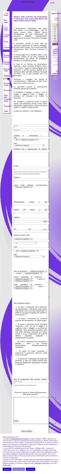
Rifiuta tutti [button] (7, 469)
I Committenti (8, 46)
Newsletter (7, 90)
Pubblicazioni (9, 76)
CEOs (6, 42)
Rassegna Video (7, 70)
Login (6, 111)
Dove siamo (6, 21)
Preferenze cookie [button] (18, 469)
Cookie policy (7, 465)
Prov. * (27, 140)
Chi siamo (6, 14)
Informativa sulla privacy (42, 463)
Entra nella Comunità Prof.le (7, 98)
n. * (26, 243)
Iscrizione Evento (7, 84)
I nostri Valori (6, 28)
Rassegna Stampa (7, 63)
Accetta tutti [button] (30, 469)
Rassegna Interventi (7, 56)
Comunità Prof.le (7, 36)
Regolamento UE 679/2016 (19, 439)
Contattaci (7, 106)
